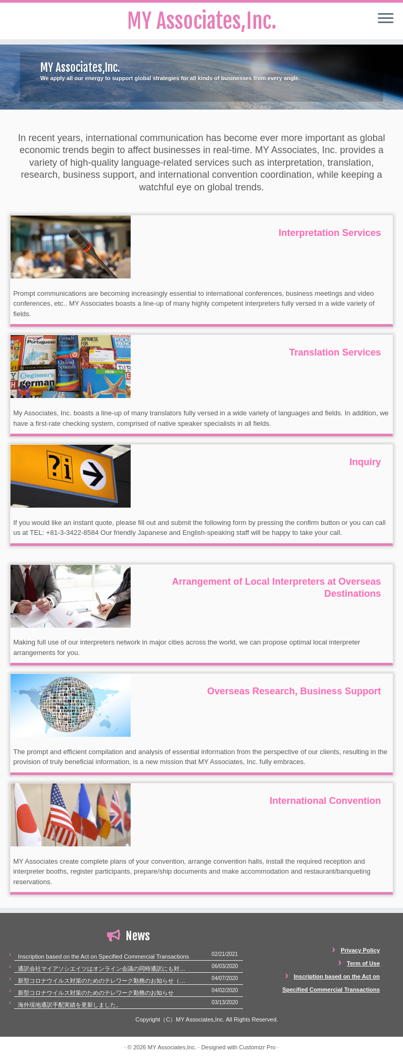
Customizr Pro (257, 1047)
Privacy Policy (360, 950)
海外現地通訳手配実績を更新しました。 (70, 1005)
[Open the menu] (386, 19)
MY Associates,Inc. (171, 1047)
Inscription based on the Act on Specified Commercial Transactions (103, 956)
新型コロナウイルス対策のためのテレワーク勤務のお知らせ (96, 993)
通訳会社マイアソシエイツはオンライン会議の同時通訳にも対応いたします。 (103, 968)
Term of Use (363, 963)
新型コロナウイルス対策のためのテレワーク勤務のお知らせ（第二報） (103, 980)
